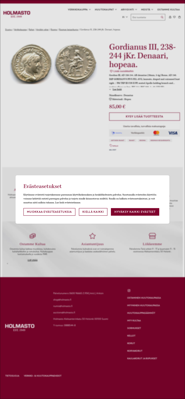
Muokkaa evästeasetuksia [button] (49, 212)
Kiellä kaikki (93, 212)
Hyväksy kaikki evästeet (135, 212)
